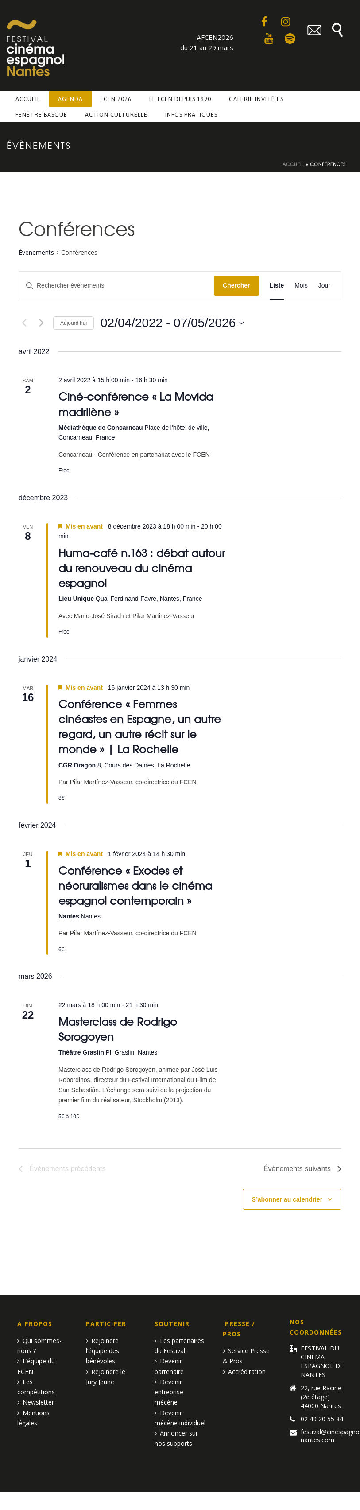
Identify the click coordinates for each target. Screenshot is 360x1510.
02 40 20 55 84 (322, 1419)
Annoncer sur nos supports (176, 1438)
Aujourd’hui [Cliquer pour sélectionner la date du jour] (73, 323)
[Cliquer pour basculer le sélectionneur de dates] (172, 323)
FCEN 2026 (116, 99)
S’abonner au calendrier (287, 1199)
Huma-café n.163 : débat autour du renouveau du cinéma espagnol (141, 567)
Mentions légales (33, 1418)
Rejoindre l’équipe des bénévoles (102, 1350)
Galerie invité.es (256, 99)
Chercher (236, 285)
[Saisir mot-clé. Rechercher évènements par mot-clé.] (116, 286)
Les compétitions (36, 1387)
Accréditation (244, 1371)
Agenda (70, 99)
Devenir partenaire (169, 1366)
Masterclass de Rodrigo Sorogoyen (117, 1028)
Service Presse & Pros (246, 1356)
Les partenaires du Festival (179, 1345)
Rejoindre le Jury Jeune (105, 1376)
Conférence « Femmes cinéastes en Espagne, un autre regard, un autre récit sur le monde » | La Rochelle (139, 726)
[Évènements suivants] (41, 323)
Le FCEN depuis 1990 (180, 99)
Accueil (27, 99)
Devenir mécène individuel (180, 1418)
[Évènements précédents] (24, 323)
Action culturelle (116, 114)
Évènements (36, 252)
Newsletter (35, 1402)
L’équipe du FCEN (36, 1366)
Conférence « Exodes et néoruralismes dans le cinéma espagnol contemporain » (135, 885)
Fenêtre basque (41, 114)
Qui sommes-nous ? (39, 1345)
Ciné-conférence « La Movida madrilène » (135, 403)
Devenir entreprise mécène (169, 1392)
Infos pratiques (191, 114)
